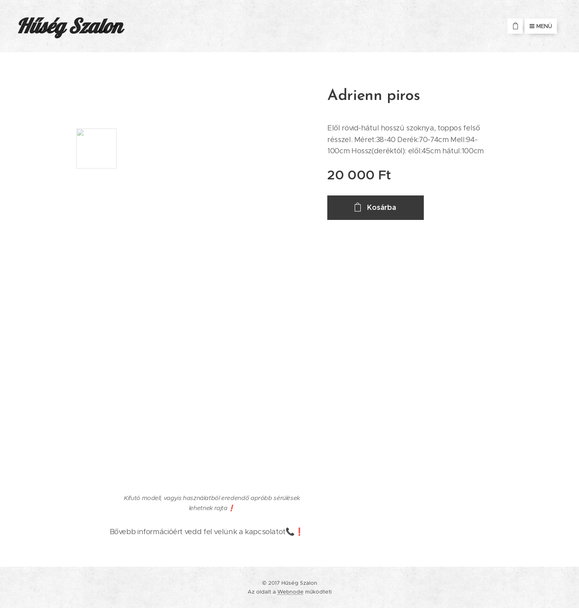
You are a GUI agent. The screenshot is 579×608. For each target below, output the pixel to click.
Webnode (290, 591)
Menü (541, 26)
